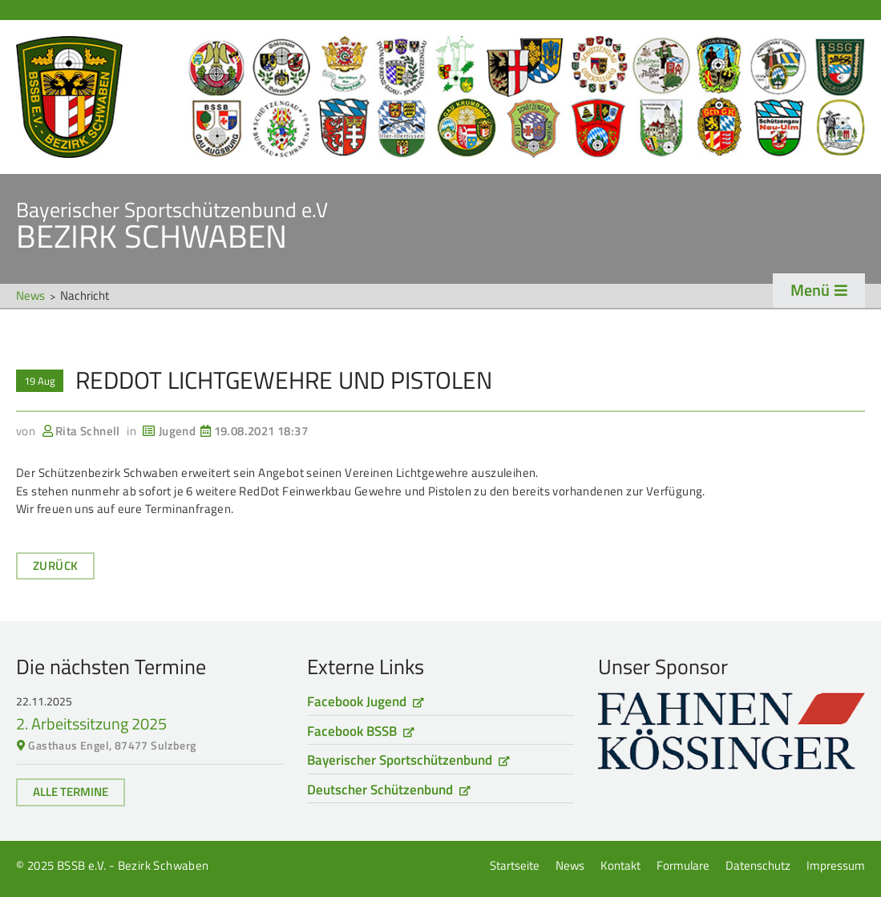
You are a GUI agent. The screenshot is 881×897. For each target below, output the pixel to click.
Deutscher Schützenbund (380, 789)
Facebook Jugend (356, 701)
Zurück (55, 565)
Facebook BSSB (352, 731)
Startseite (440, 97)
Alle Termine (70, 791)
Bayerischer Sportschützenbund (399, 760)
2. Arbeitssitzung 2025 (91, 723)
